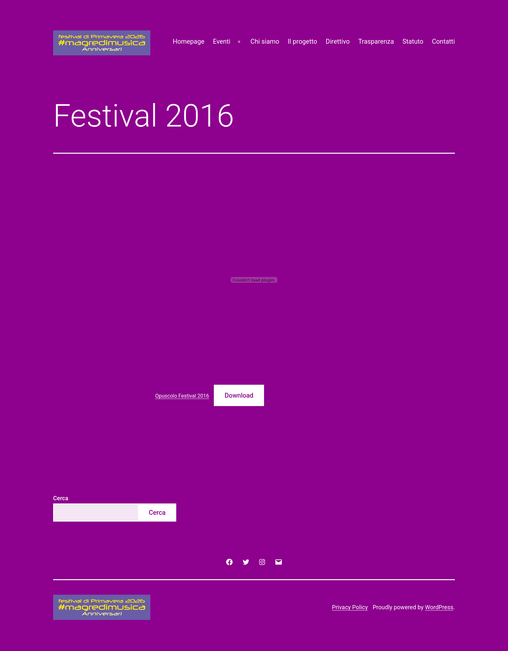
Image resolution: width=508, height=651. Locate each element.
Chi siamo (264, 41)
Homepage (188, 41)
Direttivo (338, 41)
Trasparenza (376, 41)
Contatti (443, 41)
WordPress (439, 607)
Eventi (221, 41)
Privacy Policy (350, 607)
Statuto (412, 41)
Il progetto (302, 41)
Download (239, 395)
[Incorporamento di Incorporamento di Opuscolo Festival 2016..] (254, 280)
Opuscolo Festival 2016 (182, 396)
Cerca (60, 498)
